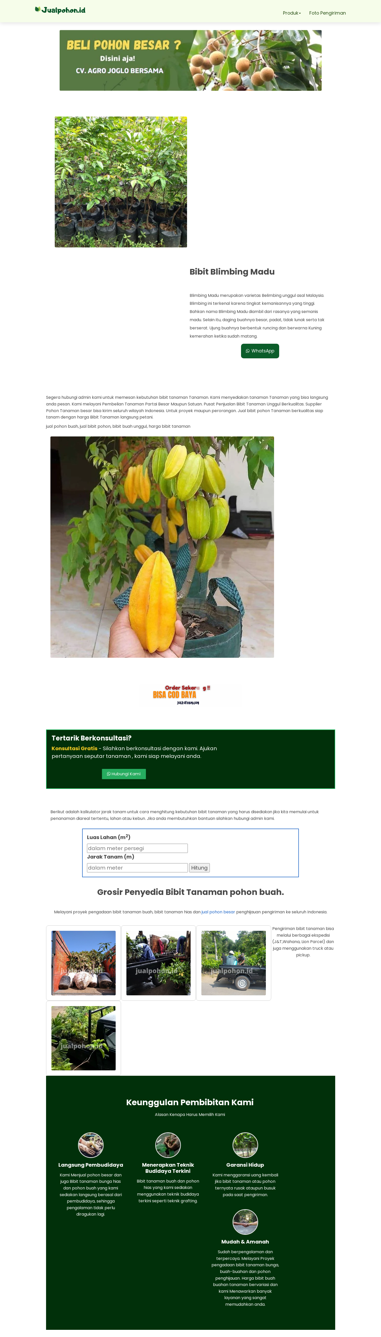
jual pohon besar (218, 778)
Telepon (73, 1289)
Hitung (199, 734)
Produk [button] (291, 13)
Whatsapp (77, 1275)
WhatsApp (263, 200)
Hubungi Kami (219, 632)
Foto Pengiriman (327, 13)
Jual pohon (197, 1330)
